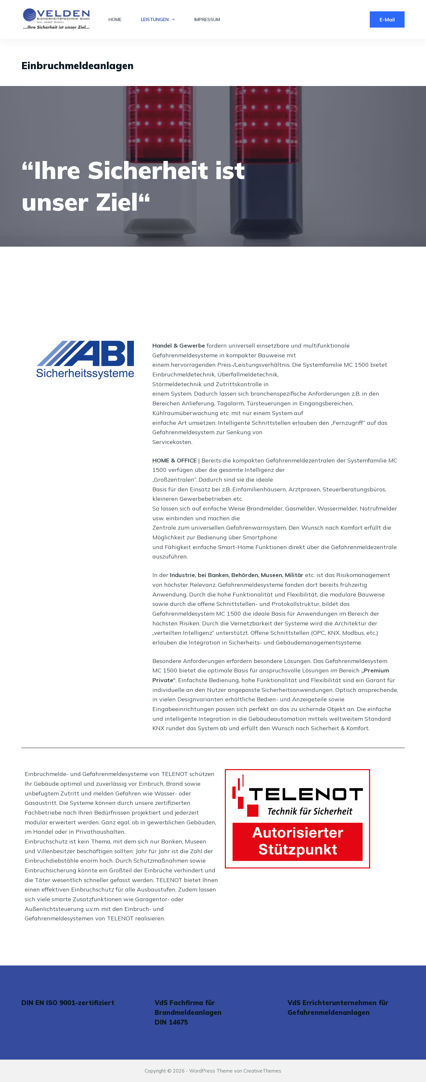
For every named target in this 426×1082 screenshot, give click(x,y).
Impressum (207, 19)
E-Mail (387, 19)
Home (115, 19)
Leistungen (159, 19)
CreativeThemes (262, 1071)
